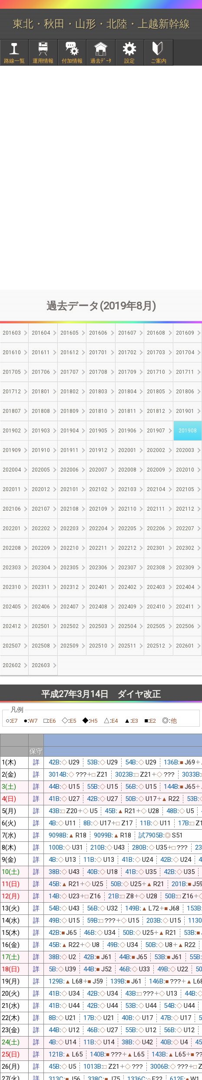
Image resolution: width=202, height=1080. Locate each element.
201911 (69, 450)
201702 (127, 352)
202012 (41, 489)
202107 (41, 509)
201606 (98, 333)
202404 (185, 587)
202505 (156, 626)
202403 (156, 587)
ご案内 (158, 61)
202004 (12, 470)
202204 (98, 528)
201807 (12, 411)
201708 (98, 372)
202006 (69, 470)
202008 (127, 470)
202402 (127, 587)
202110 (127, 509)
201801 (41, 392)
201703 (156, 352)
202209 (41, 548)
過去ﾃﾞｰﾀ (100, 61)
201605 (69, 333)
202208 (12, 548)
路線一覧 (14, 61)
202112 (185, 509)
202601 (185, 646)
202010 (185, 470)
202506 (185, 626)
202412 (12, 626)
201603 (12, 333)
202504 (127, 626)
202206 (156, 528)
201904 (69, 431)
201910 (41, 450)
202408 (98, 607)
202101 (69, 489)
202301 (156, 548)
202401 (98, 587)
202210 (69, 548)
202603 (41, 665)
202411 (185, 607)
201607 (127, 333)
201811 (127, 411)
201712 (12, 392)
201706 (41, 372)
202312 (69, 587)
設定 (129, 61)
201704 (185, 352)
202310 (12, 587)
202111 (156, 509)
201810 (98, 411)
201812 (156, 411)
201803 (98, 392)
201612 (69, 352)
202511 (127, 646)
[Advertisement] (101, 177)
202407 (69, 607)
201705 (12, 372)
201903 (41, 431)
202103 (127, 489)
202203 (69, 528)
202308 (156, 568)
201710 (156, 372)
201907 (156, 431)
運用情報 (43, 61)
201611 (41, 352)
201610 (12, 352)
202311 (41, 587)
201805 (156, 392)
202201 (12, 528)
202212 (127, 548)
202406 (41, 607)
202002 (156, 450)
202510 (98, 646)
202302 (185, 548)
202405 (12, 607)
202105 (185, 489)
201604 (41, 333)
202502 (69, 626)
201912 (98, 450)
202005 (41, 470)
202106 (12, 509)
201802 (69, 392)
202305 (69, 568)
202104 (156, 489)
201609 (185, 333)
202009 (156, 470)
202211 (98, 548)
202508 (41, 646)
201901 (185, 411)
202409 (127, 607)
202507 (12, 646)
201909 (12, 450)
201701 (98, 352)
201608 (156, 333)
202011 (12, 489)
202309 (185, 568)
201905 (98, 431)
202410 (156, 607)
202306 (98, 568)
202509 (69, 646)
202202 (41, 528)
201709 (127, 372)
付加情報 (72, 61)
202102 (98, 489)
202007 (98, 470)
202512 (156, 646)
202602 (12, 665)
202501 (41, 626)
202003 (185, 450)
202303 (12, 568)
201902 (12, 431)
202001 (127, 450)
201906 (127, 431)
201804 (127, 392)
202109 (98, 509)
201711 (185, 372)
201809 (69, 411)
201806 (185, 392)
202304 (41, 568)
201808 (41, 411)
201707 (69, 372)
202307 (127, 568)
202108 (69, 509)
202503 (98, 626)
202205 (127, 528)
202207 (185, 528)
